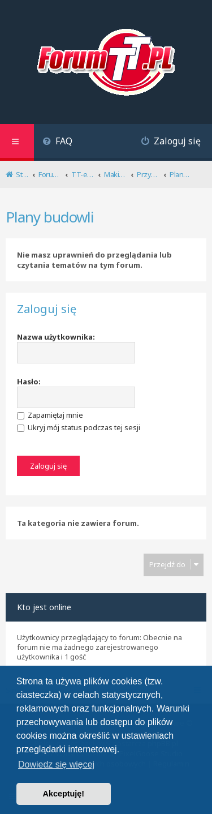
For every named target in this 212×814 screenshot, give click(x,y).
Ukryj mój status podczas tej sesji (78, 427)
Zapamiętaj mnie (50, 415)
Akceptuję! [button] (64, 793)
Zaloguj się (46, 309)
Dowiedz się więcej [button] (56, 764)
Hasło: (29, 381)
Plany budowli (50, 217)
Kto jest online (44, 607)
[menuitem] (57, 142)
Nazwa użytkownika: (56, 337)
